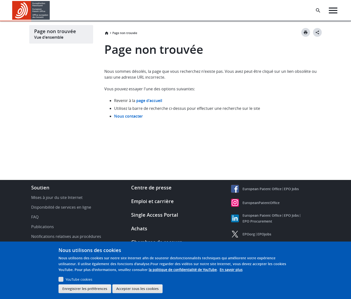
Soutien (40, 187)
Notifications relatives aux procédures (66, 236)
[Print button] (305, 32)
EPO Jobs (291, 189)
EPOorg (249, 234)
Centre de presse (151, 187)
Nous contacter (128, 116)
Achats (139, 228)
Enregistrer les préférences (84, 288)
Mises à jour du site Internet (57, 197)
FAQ (35, 217)
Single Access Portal (154, 215)
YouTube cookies (79, 279)
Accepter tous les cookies (137, 288)
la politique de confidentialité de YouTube (183, 269)
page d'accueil (149, 100)
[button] (50, 10)
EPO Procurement (257, 221)
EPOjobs (264, 234)
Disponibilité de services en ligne (61, 207)
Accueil (106, 33)
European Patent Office (262, 189)
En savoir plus (231, 269)
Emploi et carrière (152, 201)
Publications (42, 226)
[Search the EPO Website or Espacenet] (318, 10)
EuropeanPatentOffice (261, 202)
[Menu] (333, 10)
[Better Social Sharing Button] (317, 32)
